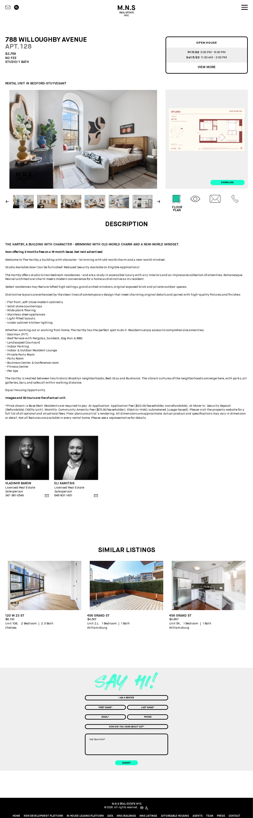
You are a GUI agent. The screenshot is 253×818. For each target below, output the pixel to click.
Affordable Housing (175, 816)
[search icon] (16, 7)
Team (209, 816)
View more (207, 67)
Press (221, 816)
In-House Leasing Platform (85, 816)
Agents (198, 816)
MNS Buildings (126, 816)
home (16, 816)
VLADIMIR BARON (18, 483)
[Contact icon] (7, 7)
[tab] (176, 203)
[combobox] (126, 697)
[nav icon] (244, 7)
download (227, 182)
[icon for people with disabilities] (147, 807)
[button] (159, 201)
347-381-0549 (14, 495)
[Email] (105, 717)
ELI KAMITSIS (64, 483)
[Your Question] (126, 744)
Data (110, 816)
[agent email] (47, 495)
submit (126, 762)
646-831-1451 (63, 495)
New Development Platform (43, 816)
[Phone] (147, 717)
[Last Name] (147, 707)
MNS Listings (148, 816)
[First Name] (105, 707)
